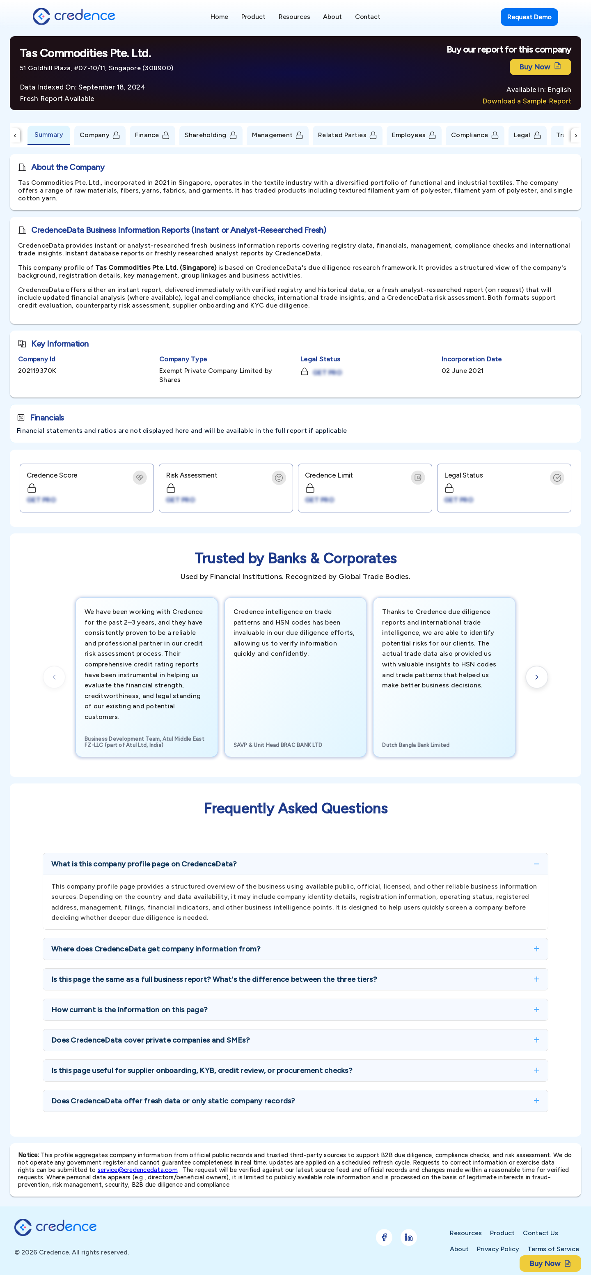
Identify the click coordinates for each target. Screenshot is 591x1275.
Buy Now (540, 67)
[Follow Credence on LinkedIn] (409, 1237)
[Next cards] (536, 677)
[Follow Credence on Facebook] (384, 1237)
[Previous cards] (54, 677)
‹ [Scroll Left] (15, 135)
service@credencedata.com (138, 1170)
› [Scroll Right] (576, 135)
